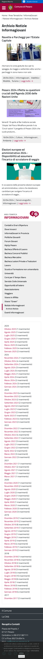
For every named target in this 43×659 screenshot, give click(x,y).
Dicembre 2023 (11, 393)
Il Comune (7, 610)
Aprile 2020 (9, 502)
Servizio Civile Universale (16, 281)
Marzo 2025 (9, 345)
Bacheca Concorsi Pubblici (16, 253)
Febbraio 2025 (10, 348)
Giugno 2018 (10, 575)
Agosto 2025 (10, 332)
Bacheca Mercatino (13, 257)
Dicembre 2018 (11, 556)
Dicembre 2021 (11, 463)
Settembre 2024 (11, 364)
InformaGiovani (30, 15)
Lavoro (8, 265)
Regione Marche (7, 1)
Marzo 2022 (9, 454)
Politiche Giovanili (12, 237)
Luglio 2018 (9, 572)
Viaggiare (9, 293)
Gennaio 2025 (10, 351)
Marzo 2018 (9, 585)
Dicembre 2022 (11, 428)
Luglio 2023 (9, 409)
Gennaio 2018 (10, 591)
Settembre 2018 (11, 566)
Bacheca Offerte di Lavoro (16, 249)
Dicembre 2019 (11, 518)
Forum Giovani (11, 241)
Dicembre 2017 (11, 598)
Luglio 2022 (9, 444)
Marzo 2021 (9, 476)
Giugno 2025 (10, 338)
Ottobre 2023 (10, 399)
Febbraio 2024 (10, 383)
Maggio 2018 (10, 579)
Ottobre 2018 (10, 563)
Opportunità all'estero (14, 285)
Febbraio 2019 (10, 547)
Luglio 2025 (9, 335)
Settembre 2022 (11, 438)
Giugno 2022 (10, 447)
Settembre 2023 (11, 402)
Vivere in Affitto (11, 297)
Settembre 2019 (11, 527)
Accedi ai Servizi (30, 1)
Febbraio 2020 (10, 508)
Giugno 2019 (10, 534)
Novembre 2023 (11, 396)
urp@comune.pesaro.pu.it (17, 641)
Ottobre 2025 (10, 329)
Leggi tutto (27, 81)
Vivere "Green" (11, 301)
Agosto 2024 (10, 367)
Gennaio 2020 (10, 511)
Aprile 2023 (9, 415)
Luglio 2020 (9, 492)
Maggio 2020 (10, 498)
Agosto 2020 (10, 489)
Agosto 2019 (10, 530)
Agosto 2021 (10, 470)
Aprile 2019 (9, 540)
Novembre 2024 (11, 357)
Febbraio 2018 (10, 588)
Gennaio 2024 (10, 386)
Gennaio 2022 (10, 457)
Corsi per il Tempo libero (15, 277)
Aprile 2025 (9, 341)
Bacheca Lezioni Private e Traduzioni (20, 261)
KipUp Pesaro (11, 245)
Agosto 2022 (10, 441)
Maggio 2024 (10, 373)
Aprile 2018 (9, 582)
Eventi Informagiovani (14, 312)
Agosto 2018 (10, 569)
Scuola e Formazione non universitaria (21, 269)
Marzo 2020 (9, 505)
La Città (5, 616)
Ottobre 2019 (10, 524)
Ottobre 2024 (10, 361)
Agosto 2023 (10, 405)
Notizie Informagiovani (13, 18)
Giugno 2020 (10, 495)
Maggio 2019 (10, 537)
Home (4, 15)
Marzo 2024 (9, 380)
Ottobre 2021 (10, 466)
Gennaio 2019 (10, 550)
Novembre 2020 (11, 486)
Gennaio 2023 (10, 421)
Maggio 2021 (10, 473)
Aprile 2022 (9, 450)
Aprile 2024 (9, 377)
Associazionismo (12, 289)
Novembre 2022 (11, 431)
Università (9, 273)
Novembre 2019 (11, 521)
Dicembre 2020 (11, 482)
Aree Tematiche (15, 15)
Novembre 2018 (11, 559)
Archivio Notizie (31, 18)
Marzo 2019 (9, 543)
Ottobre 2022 (10, 434)
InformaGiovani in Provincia (17, 233)
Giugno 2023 (10, 412)
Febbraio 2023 (10, 418)
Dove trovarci (11, 229)
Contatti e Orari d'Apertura (16, 225)
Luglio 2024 (9, 370)
